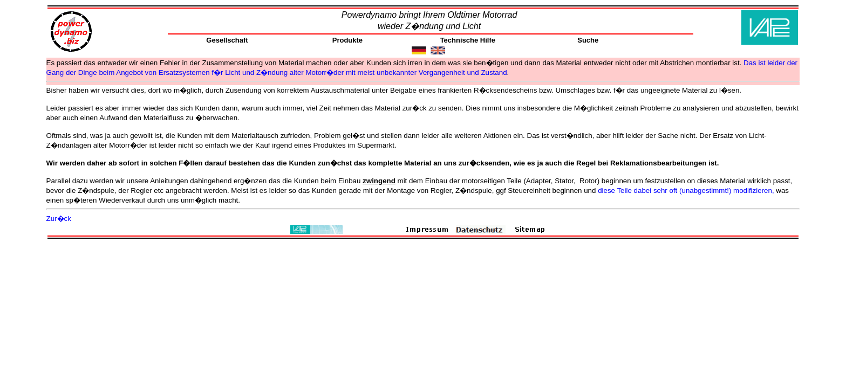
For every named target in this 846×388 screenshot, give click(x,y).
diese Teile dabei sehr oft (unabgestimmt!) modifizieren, (686, 190)
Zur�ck (58, 218)
